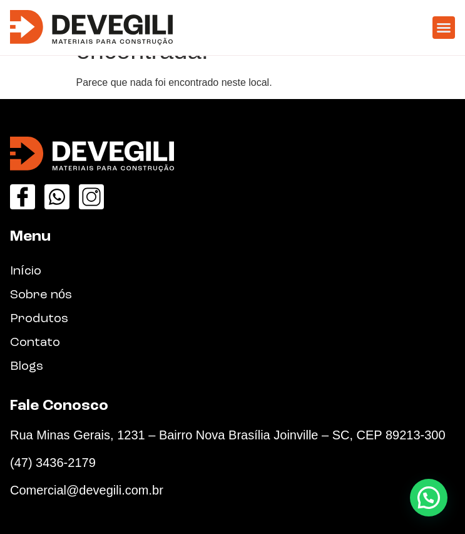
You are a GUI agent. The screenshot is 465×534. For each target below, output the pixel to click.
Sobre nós (41, 295)
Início (25, 271)
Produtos (39, 319)
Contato (35, 343)
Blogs (26, 366)
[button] (443, 27)
